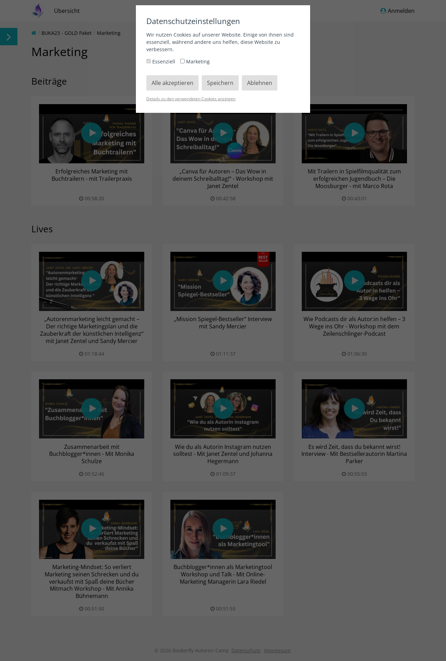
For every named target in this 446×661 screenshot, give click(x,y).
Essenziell (161, 61)
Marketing (195, 61)
